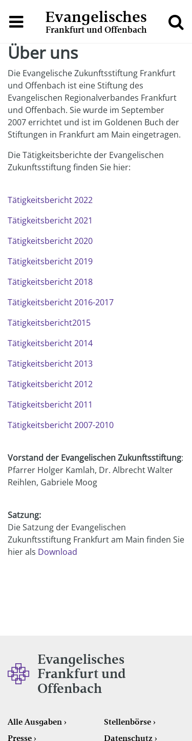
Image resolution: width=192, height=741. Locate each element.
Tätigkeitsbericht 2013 (50, 363)
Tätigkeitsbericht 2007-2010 (61, 425)
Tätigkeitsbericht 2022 (50, 200)
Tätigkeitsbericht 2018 (50, 281)
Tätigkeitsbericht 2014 (50, 343)
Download (57, 551)
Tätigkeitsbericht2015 (49, 322)
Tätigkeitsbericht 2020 (50, 240)
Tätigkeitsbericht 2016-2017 (61, 302)
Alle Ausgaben (35, 722)
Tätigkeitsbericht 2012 (50, 384)
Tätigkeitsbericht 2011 (50, 404)
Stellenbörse (127, 722)
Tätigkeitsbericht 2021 (50, 220)
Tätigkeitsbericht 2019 (50, 261)
